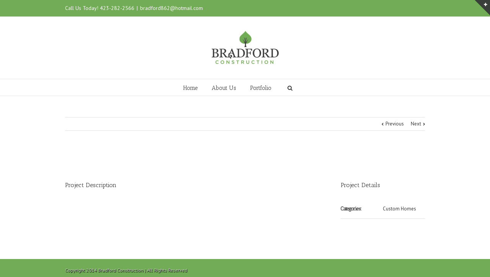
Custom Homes (399, 208)
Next (416, 124)
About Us (224, 88)
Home (190, 88)
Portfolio (260, 88)
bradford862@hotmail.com (171, 8)
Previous (394, 124)
